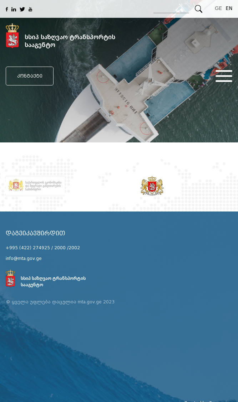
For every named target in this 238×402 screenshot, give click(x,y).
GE (218, 8)
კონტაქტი (29, 76)
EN (229, 8)
